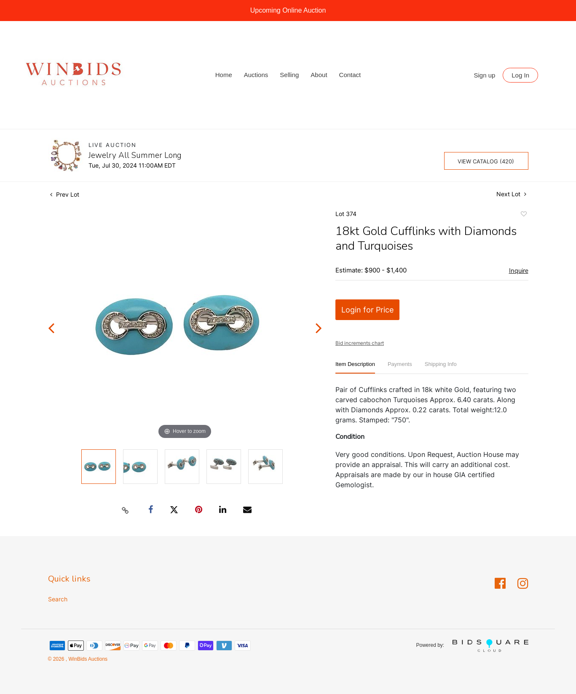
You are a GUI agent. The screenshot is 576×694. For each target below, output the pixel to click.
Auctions (256, 74)
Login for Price (367, 309)
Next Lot (511, 194)
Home (223, 74)
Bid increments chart (359, 343)
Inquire (518, 271)
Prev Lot (64, 194)
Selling (289, 74)
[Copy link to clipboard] (125, 510)
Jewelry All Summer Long (135, 155)
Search (57, 599)
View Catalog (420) (486, 161)
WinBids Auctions (87, 659)
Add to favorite (523, 215)
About (319, 74)
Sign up (485, 75)
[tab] (355, 367)
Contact (350, 74)
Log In (520, 75)
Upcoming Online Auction (288, 10)
